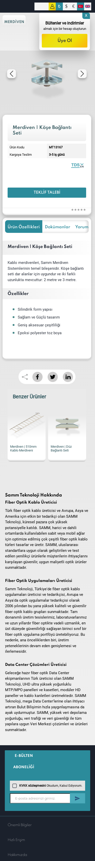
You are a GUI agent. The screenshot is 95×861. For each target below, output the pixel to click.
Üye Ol (65, 40)
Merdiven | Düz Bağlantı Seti (61, 448)
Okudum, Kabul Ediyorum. (47, 785)
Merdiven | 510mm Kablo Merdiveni (23, 448)
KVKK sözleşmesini (32, 785)
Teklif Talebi (47, 193)
